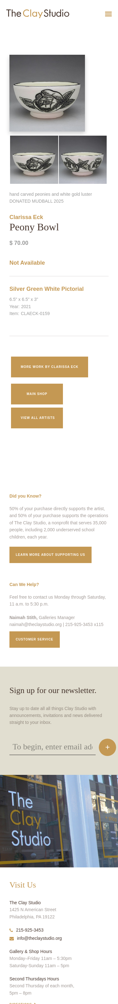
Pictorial (72, 289)
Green (34, 289)
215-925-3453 (26, 930)
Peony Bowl (7, 29)
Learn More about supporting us (50, 554)
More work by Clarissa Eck (49, 367)
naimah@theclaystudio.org (35, 624)
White (52, 289)
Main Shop (37, 394)
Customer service (34, 639)
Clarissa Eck (26, 217)
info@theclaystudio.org (35, 938)
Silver (17, 289)
